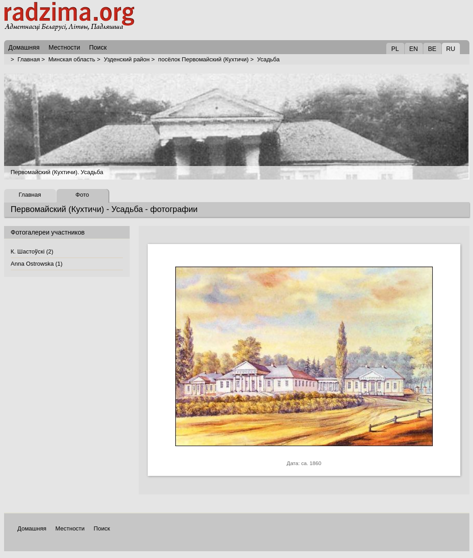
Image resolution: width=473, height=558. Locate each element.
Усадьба (268, 59)
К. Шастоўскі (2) (32, 251)
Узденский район (127, 59)
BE (432, 48)
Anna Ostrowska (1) (37, 263)
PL (395, 48)
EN (413, 48)
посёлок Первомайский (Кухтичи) (203, 59)
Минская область (71, 59)
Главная (29, 59)
